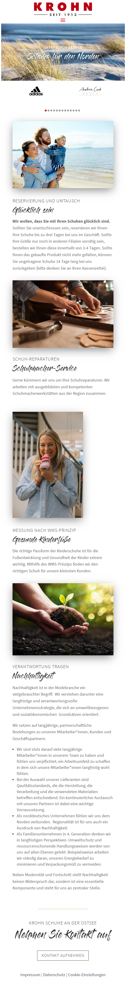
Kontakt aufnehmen (63, 955)
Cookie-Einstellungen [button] (87, 974)
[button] (63, 20)
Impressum (30, 974)
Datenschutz (54, 974)
